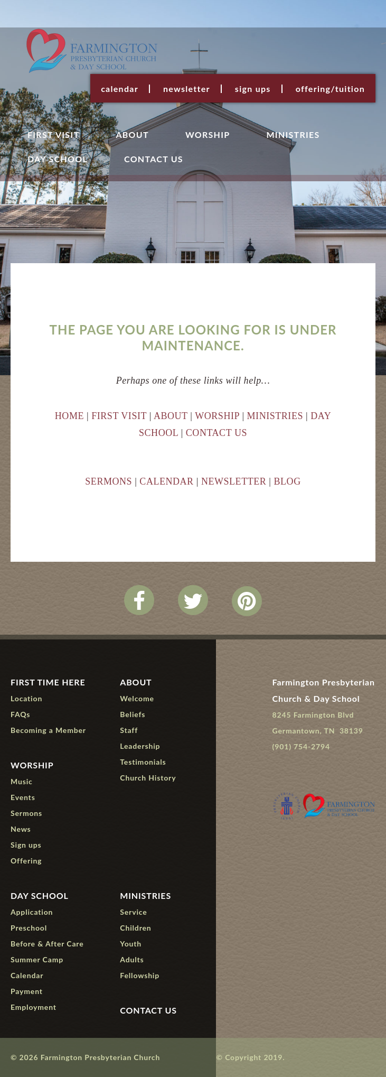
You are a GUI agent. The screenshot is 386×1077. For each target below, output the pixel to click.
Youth (131, 943)
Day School (57, 159)
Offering (26, 860)
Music (22, 781)
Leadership (140, 745)
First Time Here (48, 682)
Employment (34, 1006)
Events (23, 797)
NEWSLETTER (233, 481)
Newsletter (186, 89)
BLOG (287, 481)
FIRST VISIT (118, 416)
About (132, 135)
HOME (69, 416)
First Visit (53, 135)
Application (32, 911)
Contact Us (153, 159)
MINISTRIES (275, 416)
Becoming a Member (48, 730)
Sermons (26, 813)
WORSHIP (217, 416)
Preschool (29, 927)
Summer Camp (37, 959)
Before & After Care (47, 943)
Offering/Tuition (330, 89)
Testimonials (143, 761)
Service (133, 911)
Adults (132, 959)
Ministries (292, 135)
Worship (207, 135)
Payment (27, 991)
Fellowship (139, 975)
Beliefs (132, 714)
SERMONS (108, 481)
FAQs (20, 714)
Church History (148, 777)
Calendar (119, 89)
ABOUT (170, 416)
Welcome (137, 698)
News (21, 828)
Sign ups (253, 89)
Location (26, 698)
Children (135, 927)
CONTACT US (216, 433)
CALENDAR (166, 481)
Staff (129, 730)
